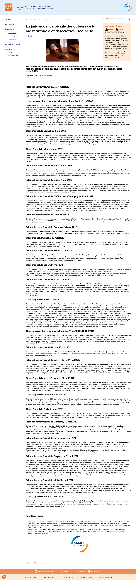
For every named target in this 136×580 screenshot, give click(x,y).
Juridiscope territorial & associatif (57, 20)
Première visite (68, 577)
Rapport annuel (13, 55)
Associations (12, 37)
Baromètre (9, 29)
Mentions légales (86, 577)
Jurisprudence (38, 20)
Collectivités (12, 40)
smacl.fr (65, 571)
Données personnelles (106, 577)
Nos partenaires (49, 577)
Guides (10, 52)
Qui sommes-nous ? (30, 577)
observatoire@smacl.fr (102, 529)
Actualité (9, 24)
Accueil (8, 20)
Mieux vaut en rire (12, 45)
